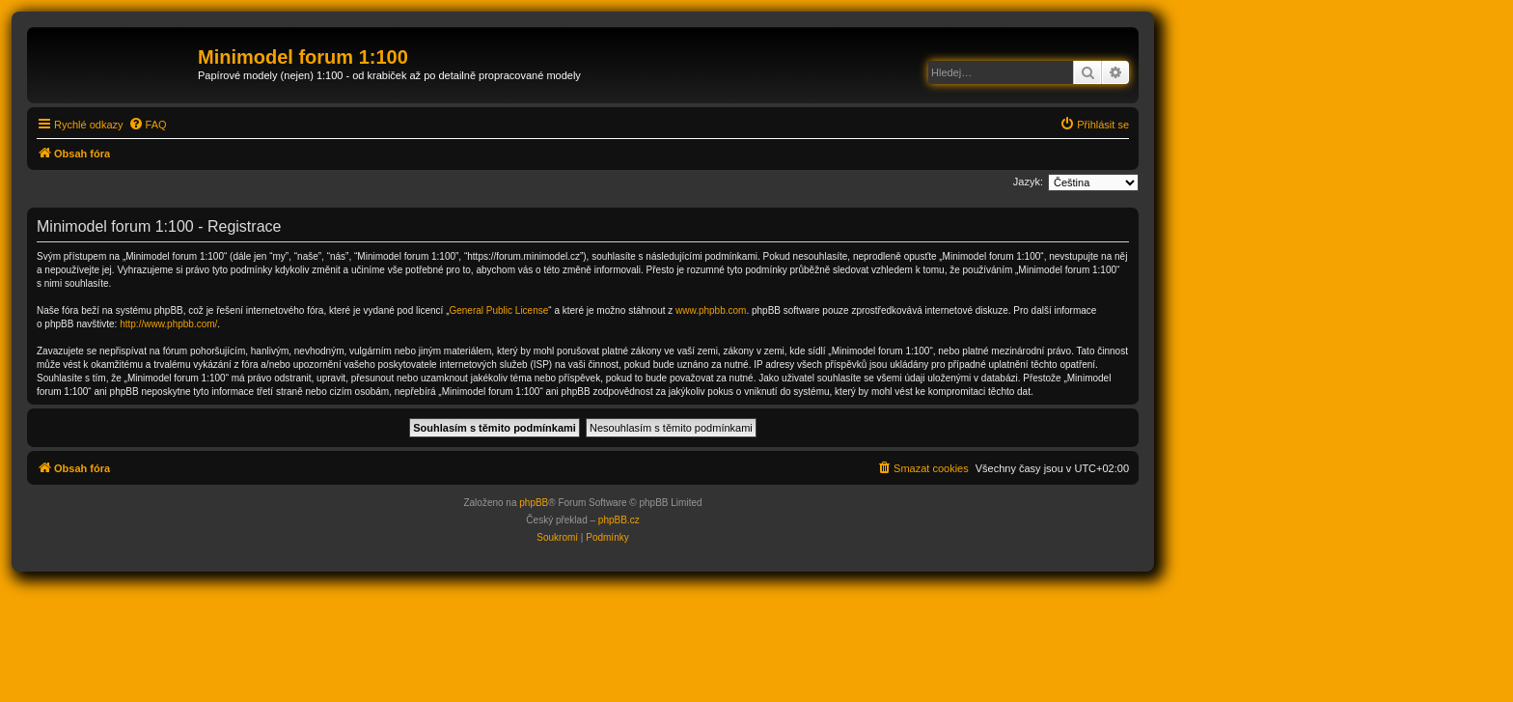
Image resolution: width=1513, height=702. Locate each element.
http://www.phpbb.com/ (168, 324)
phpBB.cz (619, 520)
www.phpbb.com (710, 310)
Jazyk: (1028, 181)
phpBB (533, 502)
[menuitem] (147, 124)
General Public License (498, 310)
